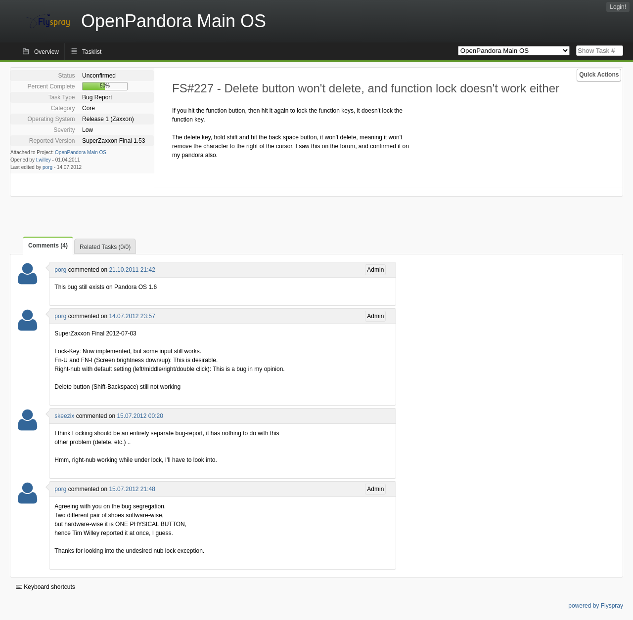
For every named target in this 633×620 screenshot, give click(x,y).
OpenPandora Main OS (80, 152)
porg (47, 167)
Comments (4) (48, 245)
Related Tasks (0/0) (105, 247)
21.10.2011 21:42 (132, 269)
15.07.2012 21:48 (132, 489)
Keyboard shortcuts (45, 586)
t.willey (43, 160)
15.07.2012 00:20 (140, 416)
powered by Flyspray (595, 605)
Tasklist (91, 51)
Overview (46, 51)
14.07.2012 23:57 (132, 316)
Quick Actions (599, 74)
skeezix (64, 416)
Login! (618, 6)
